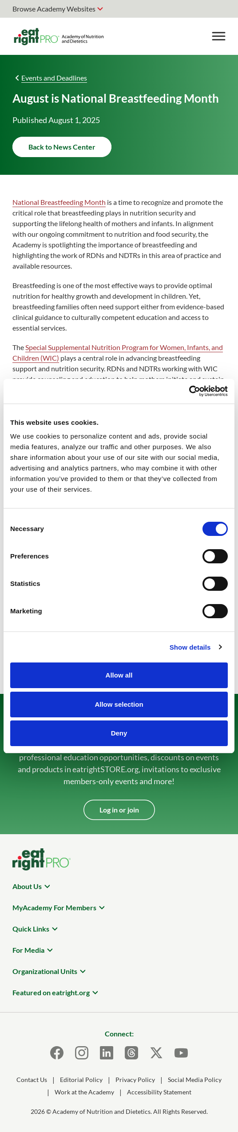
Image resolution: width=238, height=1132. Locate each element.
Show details (190, 647)
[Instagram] (82, 1052)
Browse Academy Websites (53, 8)
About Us (27, 886)
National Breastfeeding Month (59, 202)
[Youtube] (181, 1052)
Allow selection (119, 704)
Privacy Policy (135, 1079)
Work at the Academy (84, 1092)
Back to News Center (61, 146)
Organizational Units (44, 971)
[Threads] (131, 1052)
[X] (156, 1052)
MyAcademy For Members (54, 907)
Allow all (119, 675)
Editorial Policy (81, 1079)
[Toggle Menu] (218, 36)
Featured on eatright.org (51, 992)
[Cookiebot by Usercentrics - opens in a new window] (189, 391)
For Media (28, 950)
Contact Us (31, 1079)
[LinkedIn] (106, 1052)
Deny (119, 733)
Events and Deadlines (54, 77)
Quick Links (30, 928)
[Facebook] (57, 1052)
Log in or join (119, 809)
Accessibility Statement (159, 1092)
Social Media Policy (195, 1079)
